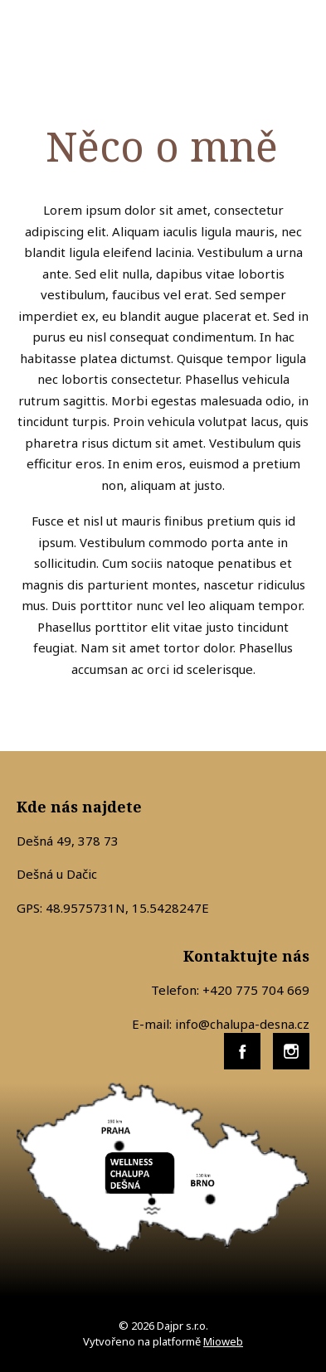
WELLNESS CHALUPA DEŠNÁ (91, 38)
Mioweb (223, 1341)
